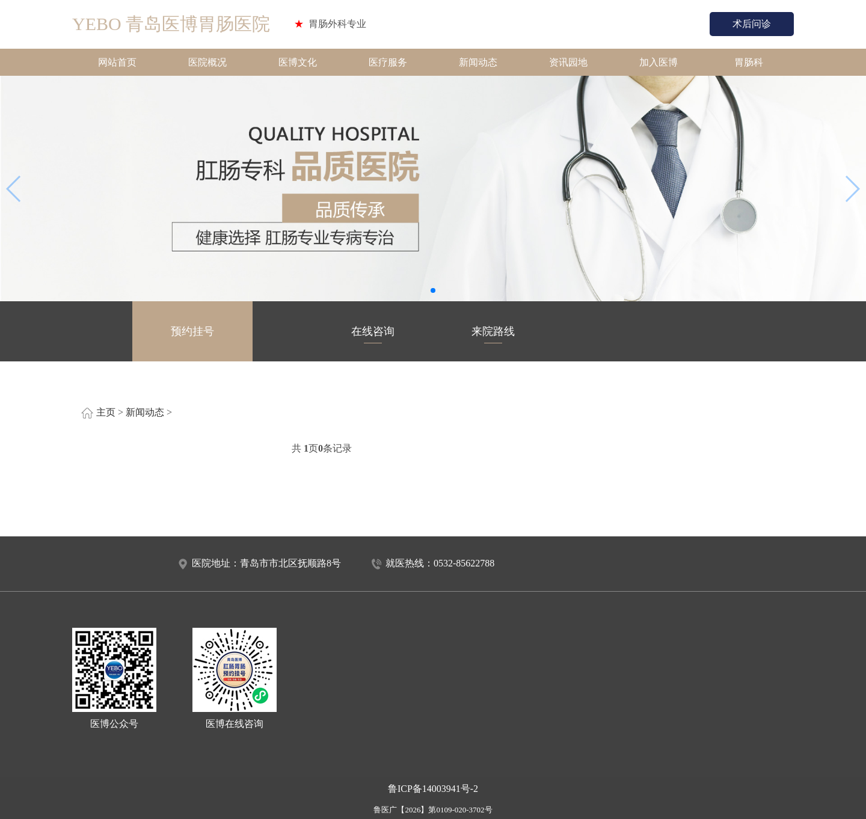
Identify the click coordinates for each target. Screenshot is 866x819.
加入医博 (658, 62)
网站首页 (117, 62)
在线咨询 (373, 334)
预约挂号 (192, 334)
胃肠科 (748, 62)
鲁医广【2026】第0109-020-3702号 (432, 809)
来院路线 (493, 334)
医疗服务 (388, 62)
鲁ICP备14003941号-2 (433, 789)
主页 (105, 412)
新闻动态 (478, 62)
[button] (433, 290)
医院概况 (207, 62)
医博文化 (297, 62)
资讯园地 (568, 62)
